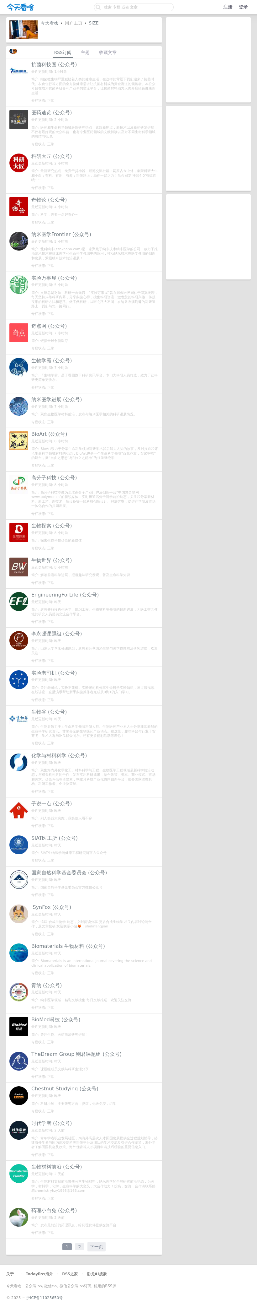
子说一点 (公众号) (51, 804)
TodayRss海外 (39, 1274)
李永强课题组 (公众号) (56, 634)
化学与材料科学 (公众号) (59, 756)
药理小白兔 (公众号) (54, 1210)
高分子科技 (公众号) (54, 478)
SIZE (93, 22)
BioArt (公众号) (49, 434)
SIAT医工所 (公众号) (54, 838)
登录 (243, 7)
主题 (85, 52)
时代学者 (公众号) (51, 1123)
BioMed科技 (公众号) (56, 1020)
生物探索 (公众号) (51, 526)
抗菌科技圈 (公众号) (54, 65)
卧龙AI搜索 (97, 1274)
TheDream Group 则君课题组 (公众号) (76, 1054)
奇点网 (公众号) (49, 326)
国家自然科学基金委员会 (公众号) (69, 873)
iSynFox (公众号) (51, 907)
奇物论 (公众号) (49, 200)
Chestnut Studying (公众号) (64, 1089)
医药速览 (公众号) (51, 113)
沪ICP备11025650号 (44, 1298)
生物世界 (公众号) (51, 560)
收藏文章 (108, 52)
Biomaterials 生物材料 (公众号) (68, 946)
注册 (228, 7)
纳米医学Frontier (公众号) (61, 234)
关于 (10, 1274)
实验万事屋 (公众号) (54, 278)
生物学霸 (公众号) (51, 361)
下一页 (96, 1246)
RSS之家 (70, 1274)
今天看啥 (49, 22)
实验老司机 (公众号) (54, 673)
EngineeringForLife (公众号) (65, 595)
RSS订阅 (63, 52)
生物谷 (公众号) (49, 712)
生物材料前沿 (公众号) (56, 1167)
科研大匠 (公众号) (51, 156)
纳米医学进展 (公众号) (56, 399)
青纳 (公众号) (46, 985)
